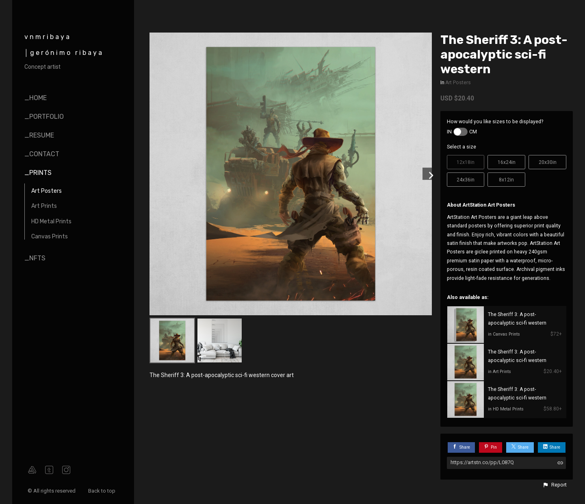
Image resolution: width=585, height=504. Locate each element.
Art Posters (46, 191)
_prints (38, 173)
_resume (39, 135)
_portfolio (44, 116)
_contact (41, 154)
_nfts (35, 258)
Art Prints (44, 206)
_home (35, 98)
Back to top (102, 491)
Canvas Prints (49, 236)
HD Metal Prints (51, 221)
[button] (554, 485)
